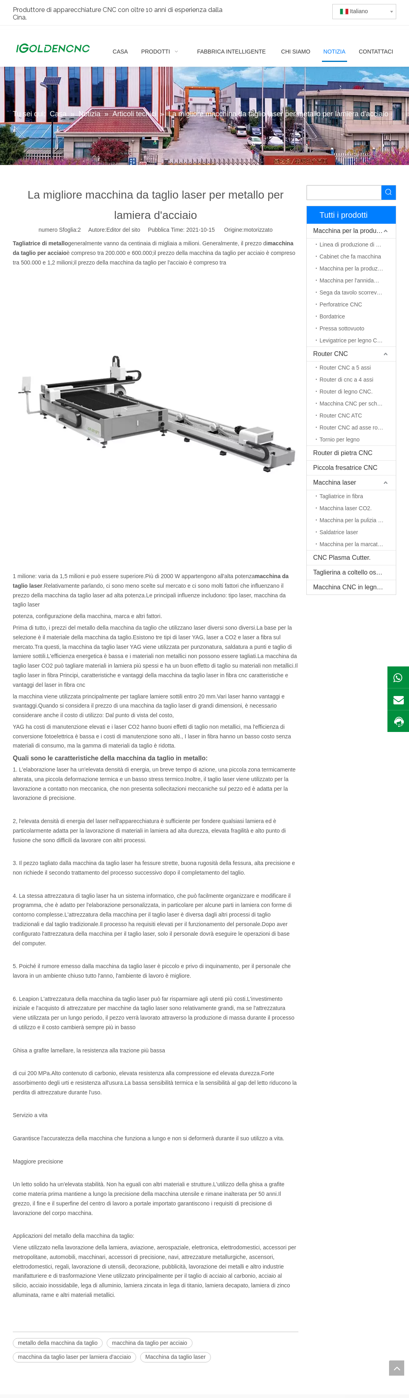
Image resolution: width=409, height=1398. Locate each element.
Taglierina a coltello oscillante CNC (354, 572)
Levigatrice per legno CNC (352, 340)
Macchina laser (334, 482)
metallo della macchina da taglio (57, 1343)
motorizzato (258, 230)
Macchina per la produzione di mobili (354, 230)
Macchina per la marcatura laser (358, 544)
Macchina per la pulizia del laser (358, 520)
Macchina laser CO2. (346, 508)
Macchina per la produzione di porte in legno (358, 268)
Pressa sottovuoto (342, 328)
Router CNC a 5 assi (345, 367)
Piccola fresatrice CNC (345, 467)
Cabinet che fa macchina (350, 256)
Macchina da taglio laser (175, 1357)
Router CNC (330, 353)
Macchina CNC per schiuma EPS (358, 403)
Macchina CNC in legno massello (354, 587)
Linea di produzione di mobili (355, 244)
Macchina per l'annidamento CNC (358, 280)
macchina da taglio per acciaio (149, 1343)
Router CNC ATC (341, 415)
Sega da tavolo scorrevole (352, 292)
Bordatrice (332, 316)
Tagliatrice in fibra (341, 496)
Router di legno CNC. (346, 391)
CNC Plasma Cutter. (342, 557)
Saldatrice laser (339, 532)
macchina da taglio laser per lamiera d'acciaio (74, 1357)
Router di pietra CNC (343, 452)
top (396, 1368)
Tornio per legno (339, 439)
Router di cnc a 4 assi (346, 379)
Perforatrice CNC (341, 304)
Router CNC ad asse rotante (355, 427)
